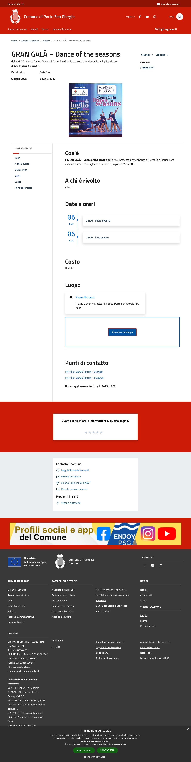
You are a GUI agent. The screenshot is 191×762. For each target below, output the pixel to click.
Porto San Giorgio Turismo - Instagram (84, 377)
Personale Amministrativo (21, 616)
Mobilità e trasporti (61, 616)
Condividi (147, 55)
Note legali (145, 653)
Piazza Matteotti (85, 297)
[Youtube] (146, 17)
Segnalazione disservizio (108, 647)
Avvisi (143, 600)
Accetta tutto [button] (84, 750)
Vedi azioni (162, 55)
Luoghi (143, 615)
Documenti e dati (16, 622)
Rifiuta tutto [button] (107, 750)
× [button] (188, 729)
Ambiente (101, 600)
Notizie (143, 590)
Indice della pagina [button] (23, 148)
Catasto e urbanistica (62, 611)
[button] (95, 756)
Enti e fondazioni (16, 606)
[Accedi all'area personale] (168, 3)
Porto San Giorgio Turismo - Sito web (84, 371)
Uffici (10, 600)
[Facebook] (138, 17)
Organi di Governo (17, 590)
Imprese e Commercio (63, 606)
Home (14, 40)
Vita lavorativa (59, 600)
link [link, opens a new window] (124, 744)
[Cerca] (179, 16)
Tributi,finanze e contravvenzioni (112, 595)
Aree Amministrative (18, 595)
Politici (11, 611)
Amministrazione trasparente (155, 642)
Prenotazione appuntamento (110, 642)
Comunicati (146, 595)
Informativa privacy (150, 647)
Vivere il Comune (31, 40)
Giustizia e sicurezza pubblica (111, 589)
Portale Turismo (148, 626)
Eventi (46, 40)
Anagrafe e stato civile (63, 590)
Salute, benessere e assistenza (111, 606)
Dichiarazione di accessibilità (154, 658)
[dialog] (95, 744)
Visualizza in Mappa (122, 332)
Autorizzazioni (103, 611)
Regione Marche (16, 4)
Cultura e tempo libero (63, 595)
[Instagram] (153, 17)
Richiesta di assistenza (107, 658)
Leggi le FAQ (102, 653)
